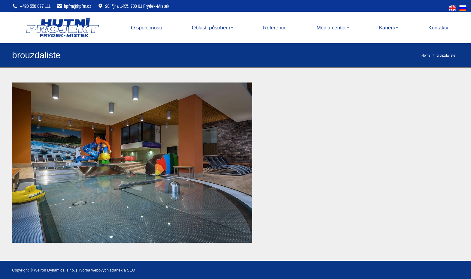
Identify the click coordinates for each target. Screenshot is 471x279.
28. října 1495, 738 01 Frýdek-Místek (133, 6)
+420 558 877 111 (35, 6)
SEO (131, 270)
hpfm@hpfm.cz (77, 6)
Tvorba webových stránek (100, 270)
